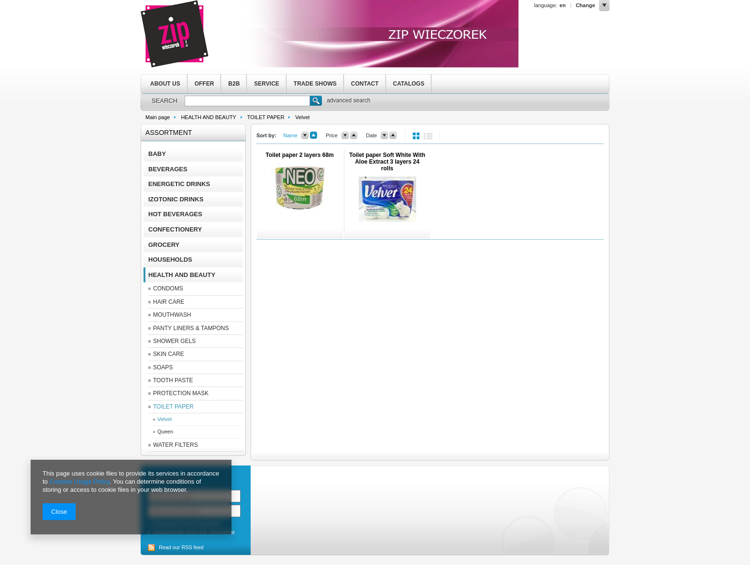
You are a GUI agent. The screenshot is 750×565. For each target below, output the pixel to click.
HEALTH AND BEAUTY (208, 117)
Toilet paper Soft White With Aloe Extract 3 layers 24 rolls (387, 162)
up (313, 135)
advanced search (348, 100)
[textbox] (247, 101)
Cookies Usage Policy (79, 481)
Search (316, 102)
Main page (157, 117)
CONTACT (365, 83)
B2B (234, 83)
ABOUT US (165, 83)
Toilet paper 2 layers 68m (299, 155)
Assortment (168, 132)
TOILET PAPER (266, 117)
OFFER (204, 83)
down (305, 135)
